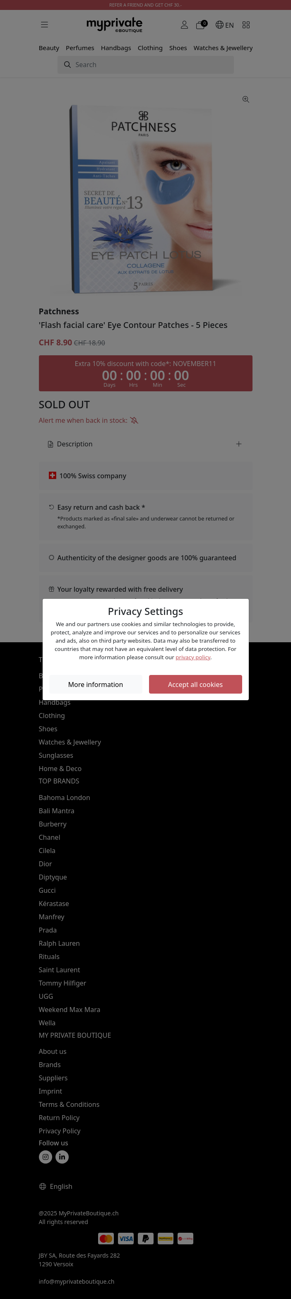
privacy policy (193, 657)
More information (95, 684)
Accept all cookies (195, 684)
